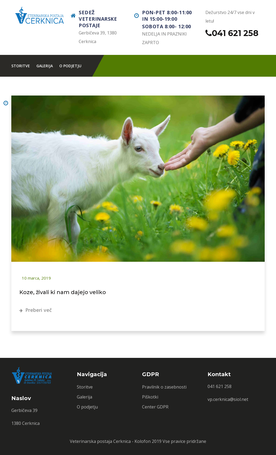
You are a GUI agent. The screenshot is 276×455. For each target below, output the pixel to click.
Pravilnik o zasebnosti (164, 387)
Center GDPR (155, 407)
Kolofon (142, 441)
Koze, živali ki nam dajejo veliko (62, 292)
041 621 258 (235, 33)
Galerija (44, 65)
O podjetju (70, 65)
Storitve (20, 65)
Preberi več (35, 310)
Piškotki (150, 397)
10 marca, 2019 (36, 278)
